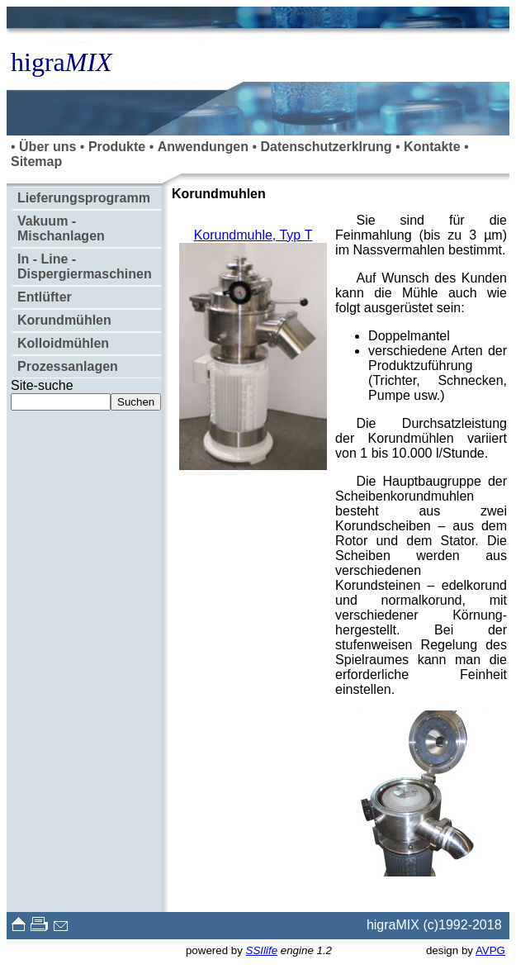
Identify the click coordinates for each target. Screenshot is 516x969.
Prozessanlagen (67, 366)
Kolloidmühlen (63, 343)
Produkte (116, 147)
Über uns (47, 147)
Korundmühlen (64, 320)
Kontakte (432, 147)
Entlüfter (44, 297)
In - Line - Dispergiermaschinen (84, 266)
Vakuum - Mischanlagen (61, 228)
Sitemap (36, 161)
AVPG (490, 950)
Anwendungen (203, 147)
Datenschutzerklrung (325, 147)
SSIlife (262, 950)
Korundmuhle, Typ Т (253, 235)
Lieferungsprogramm (83, 198)
